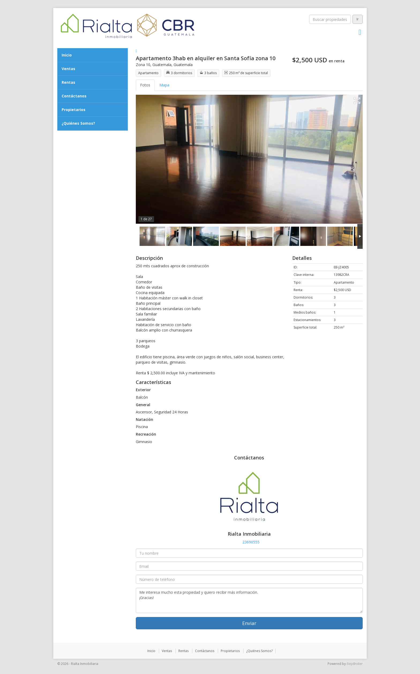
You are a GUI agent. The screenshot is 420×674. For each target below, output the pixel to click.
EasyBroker (355, 663)
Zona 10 (143, 64)
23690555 (251, 541)
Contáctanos (74, 95)
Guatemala (161, 64)
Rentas (68, 82)
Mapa (164, 84)
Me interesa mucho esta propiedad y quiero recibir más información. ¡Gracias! (249, 600)
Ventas (68, 68)
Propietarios (73, 109)
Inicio (67, 55)
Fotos (145, 84)
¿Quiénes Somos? (78, 123)
